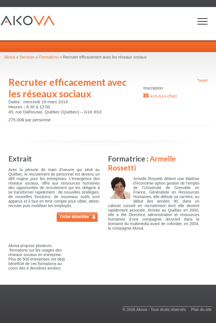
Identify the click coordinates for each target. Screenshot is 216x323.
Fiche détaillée (77, 216)
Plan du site (201, 309)
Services (27, 57)
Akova (9, 57)
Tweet (202, 80)
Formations (49, 57)
